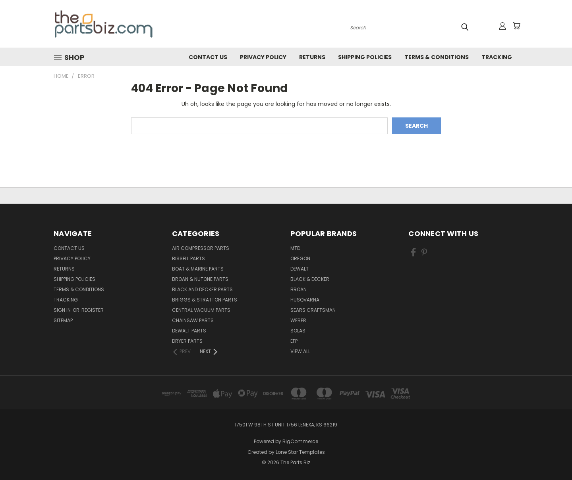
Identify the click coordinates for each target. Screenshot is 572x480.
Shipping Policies (365, 57)
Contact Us (208, 57)
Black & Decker (309, 279)
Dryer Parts (187, 341)
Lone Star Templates (300, 452)
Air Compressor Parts (200, 248)
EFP (294, 341)
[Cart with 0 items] (516, 26)
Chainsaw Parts (193, 320)
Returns (312, 57)
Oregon (300, 258)
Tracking (496, 57)
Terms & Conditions (436, 57)
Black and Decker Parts (202, 289)
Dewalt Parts (189, 330)
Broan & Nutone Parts (200, 279)
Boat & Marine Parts (198, 268)
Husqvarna (304, 299)
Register (92, 310)
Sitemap (63, 320)
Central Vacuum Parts (201, 310)
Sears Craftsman (313, 310)
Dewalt (299, 268)
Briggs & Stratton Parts (204, 299)
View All (300, 351)
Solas (297, 330)
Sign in (63, 310)
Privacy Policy (263, 57)
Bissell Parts (188, 258)
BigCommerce (300, 441)
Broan (298, 289)
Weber (298, 320)
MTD (295, 248)
